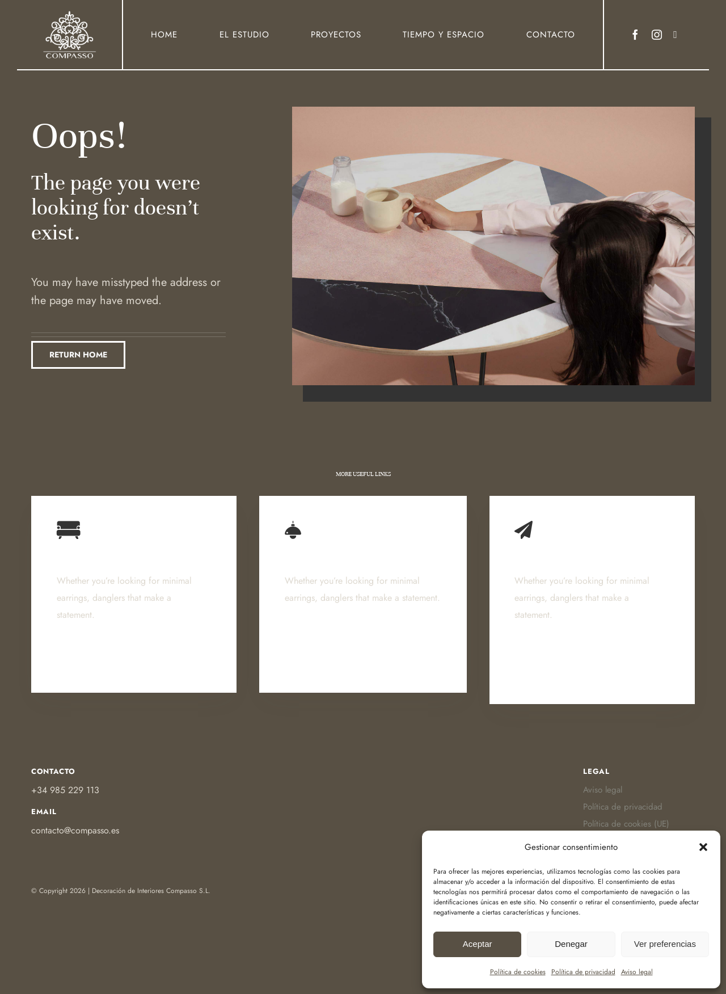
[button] (703, 847)
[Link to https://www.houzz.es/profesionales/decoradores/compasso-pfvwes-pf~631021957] (675, 35)
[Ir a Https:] (69, 13)
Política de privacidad (583, 972)
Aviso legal (637, 972)
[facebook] (635, 35)
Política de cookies (518, 972)
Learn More (82, 667)
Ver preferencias (665, 944)
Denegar (571, 944)
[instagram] (657, 35)
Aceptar (477, 944)
